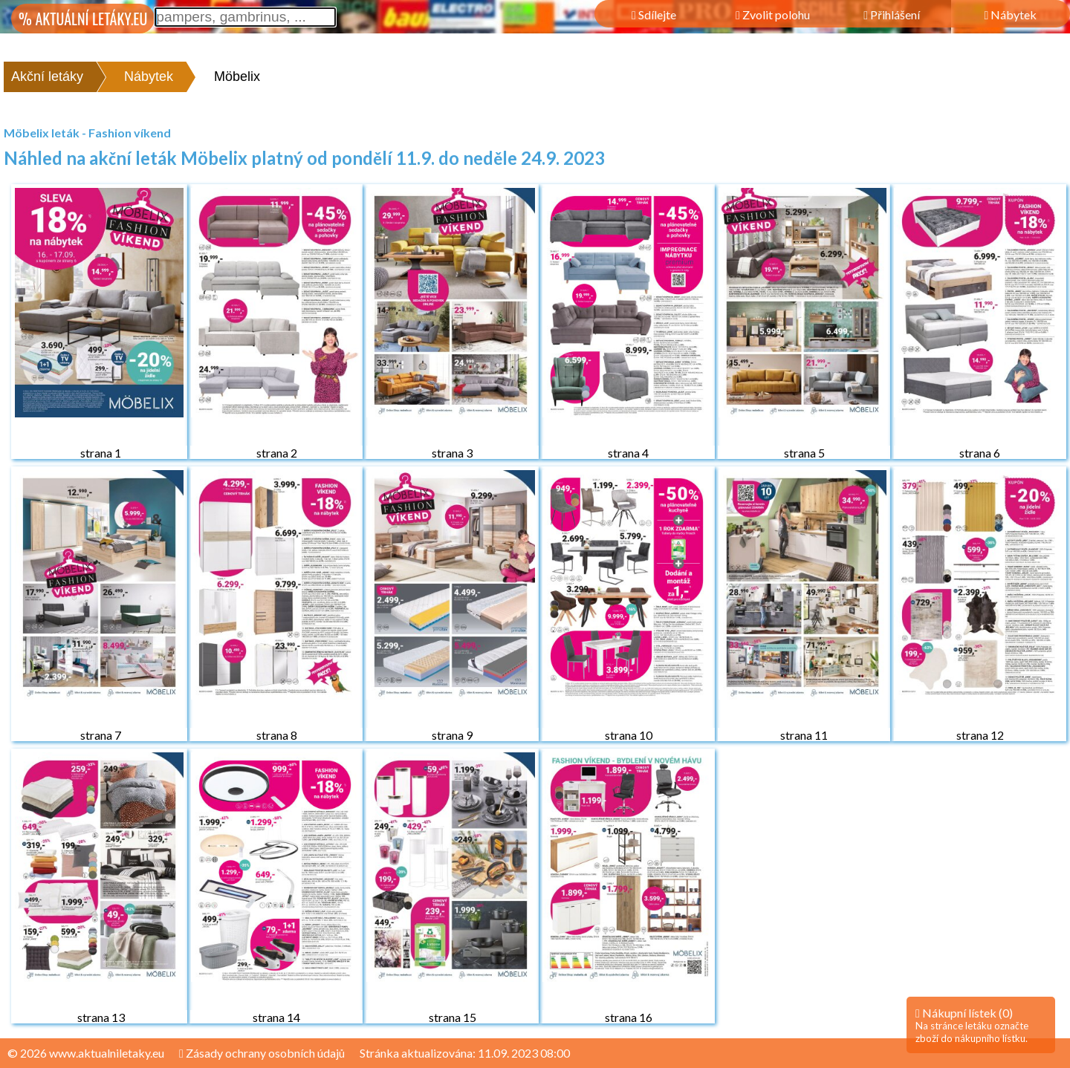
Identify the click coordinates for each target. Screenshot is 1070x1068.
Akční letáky (47, 76)
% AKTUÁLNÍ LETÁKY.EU (83, 18)
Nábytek (148, 76)
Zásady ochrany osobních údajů (262, 1053)
